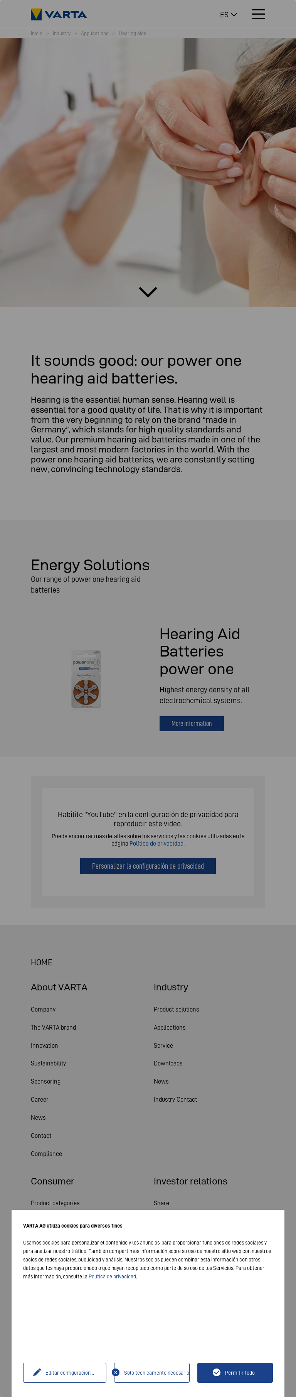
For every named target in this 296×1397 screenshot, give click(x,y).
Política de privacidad (112, 1276)
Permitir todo (240, 1373)
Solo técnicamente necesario (156, 1373)
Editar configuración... (69, 1373)
